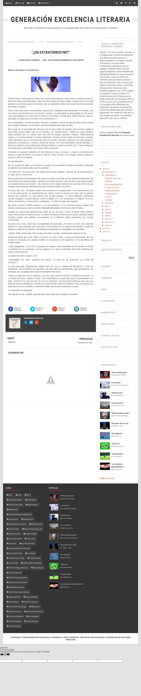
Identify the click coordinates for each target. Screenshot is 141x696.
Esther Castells (31, 534)
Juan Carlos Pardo (15, 553)
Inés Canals (31, 539)
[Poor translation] (7, 655)
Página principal (107, 478)
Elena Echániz (14, 529)
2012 (105, 228)
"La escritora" (117, 403)
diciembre (109, 172)
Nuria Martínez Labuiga (17, 606)
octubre (108, 203)
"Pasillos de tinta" (112, 190)
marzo (108, 219)
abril (107, 215)
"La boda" (108, 200)
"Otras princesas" (119, 372)
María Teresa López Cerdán (19, 592)
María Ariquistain (15, 573)
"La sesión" (116, 382)
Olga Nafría (35, 606)
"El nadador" (117, 433)
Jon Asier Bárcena (28, 543)
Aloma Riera (31, 500)
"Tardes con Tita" (85, 342)
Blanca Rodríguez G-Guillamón (68, 60)
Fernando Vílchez (15, 539)
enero (108, 225)
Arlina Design (98, 637)
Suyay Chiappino (15, 621)
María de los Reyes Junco (18, 577)
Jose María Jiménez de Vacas (19, 548)
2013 (50, 60)
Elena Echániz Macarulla (33, 529)
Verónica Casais (14, 626)
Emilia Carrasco (14, 534)
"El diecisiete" (117, 454)
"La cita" (107, 196)
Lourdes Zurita (34, 558)
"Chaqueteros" (110, 193)
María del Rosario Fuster (18, 582)
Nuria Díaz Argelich (31, 602)
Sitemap (19, 3)
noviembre (110, 175)
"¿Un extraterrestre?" (113, 184)
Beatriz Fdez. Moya (16, 505)
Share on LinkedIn (83, 309)
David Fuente (28, 519)
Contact (31, 3)
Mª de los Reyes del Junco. (18, 568)
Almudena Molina (15, 500)
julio (107, 206)
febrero (108, 222)
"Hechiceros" (117, 392)
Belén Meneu (33, 505)
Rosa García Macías (16, 616)
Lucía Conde (13, 563)
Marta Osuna (14, 602)
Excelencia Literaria (33, 318)
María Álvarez (38, 568)
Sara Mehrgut (33, 616)
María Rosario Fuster (16, 587)
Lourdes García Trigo (16, 558)
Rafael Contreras (15, 611)
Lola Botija (31, 553)
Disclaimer (44, 3)
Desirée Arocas (36, 524)
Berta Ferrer (13, 509)
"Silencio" (11, 342)
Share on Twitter (39, 309)
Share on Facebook (18, 309)
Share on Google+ (61, 309)
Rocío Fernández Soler (34, 611)
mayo (107, 212)
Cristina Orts (13, 519)
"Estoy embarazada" (120, 413)
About (9, 3)
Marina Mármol (14, 597)
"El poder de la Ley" (112, 178)
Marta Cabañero (32, 597)
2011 (105, 231)
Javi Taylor (12, 543)
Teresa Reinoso (32, 621)
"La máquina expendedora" (71, 584)
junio (107, 209)
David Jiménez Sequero (17, 524)
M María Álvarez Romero (32, 563)
